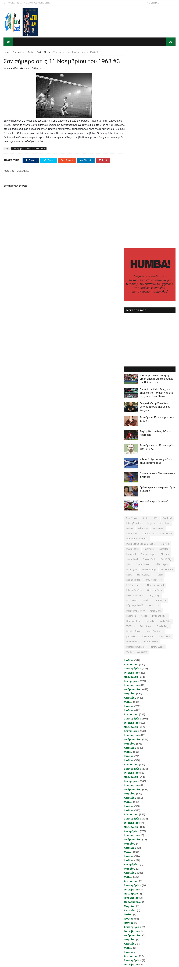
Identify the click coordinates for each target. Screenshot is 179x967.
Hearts (129, 332)
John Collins (164, 440)
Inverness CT (132, 353)
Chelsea (165, 358)
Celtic (30, 51)
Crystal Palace (142, 368)
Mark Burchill (132, 445)
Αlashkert (142, 456)
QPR (128, 368)
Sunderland (132, 363)
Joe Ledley (131, 440)
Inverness (148, 353)
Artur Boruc (145, 430)
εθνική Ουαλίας (134, 394)
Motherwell (158, 332)
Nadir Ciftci (165, 425)
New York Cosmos (135, 399)
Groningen (131, 373)
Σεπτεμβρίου (132, 472)
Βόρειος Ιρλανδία (135, 409)
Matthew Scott (151, 445)
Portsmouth (167, 373)
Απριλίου (130, 501)
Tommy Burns (156, 451)
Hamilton (164, 348)
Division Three (133, 435)
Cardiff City (165, 363)
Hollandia (150, 425)
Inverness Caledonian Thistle (140, 348)
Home (6, 51)
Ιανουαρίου (131, 489)
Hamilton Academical (137, 342)
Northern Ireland (155, 389)
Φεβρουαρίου (132, 493)
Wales (129, 456)
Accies (144, 420)
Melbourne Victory (135, 414)
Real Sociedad (133, 384)
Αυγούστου (131, 468)
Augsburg (154, 399)
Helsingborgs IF (145, 378)
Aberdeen (165, 327)
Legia (160, 378)
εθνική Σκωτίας (133, 327)
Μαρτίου (129, 497)
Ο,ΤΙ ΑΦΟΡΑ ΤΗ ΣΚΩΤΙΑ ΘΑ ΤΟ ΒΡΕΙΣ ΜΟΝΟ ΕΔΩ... (26, 2)
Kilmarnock (131, 337)
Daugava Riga (133, 425)
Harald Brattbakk (154, 435)
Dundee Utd (148, 337)
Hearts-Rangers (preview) (154, 305)
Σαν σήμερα (18, 51)
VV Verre (130, 430)
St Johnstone (166, 337)
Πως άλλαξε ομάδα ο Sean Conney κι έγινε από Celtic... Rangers (155, 211)
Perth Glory (155, 414)
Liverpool (131, 358)
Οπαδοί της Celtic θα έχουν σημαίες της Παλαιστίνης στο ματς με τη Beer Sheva (156, 197)
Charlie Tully (162, 430)
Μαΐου (128, 506)
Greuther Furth (154, 394)
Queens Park (149, 363)
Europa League (148, 358)
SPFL (156, 322)
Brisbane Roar (159, 420)
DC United (131, 404)
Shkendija (131, 420)
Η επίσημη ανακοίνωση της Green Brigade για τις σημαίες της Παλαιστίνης (156, 183)
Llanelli (145, 404)
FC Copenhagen (134, 389)
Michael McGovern (135, 451)
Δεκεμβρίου (131, 485)
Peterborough (149, 373)
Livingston (164, 353)
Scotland (167, 322)
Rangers (150, 327)
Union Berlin (159, 404)
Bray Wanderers (153, 384)
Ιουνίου (129, 510)
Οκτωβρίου (131, 477)
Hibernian (143, 332)
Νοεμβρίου (131, 481)
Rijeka (129, 378)
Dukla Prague (161, 368)
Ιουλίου (129, 464)
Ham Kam (154, 409)
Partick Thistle (44, 51)
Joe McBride (147, 440)
